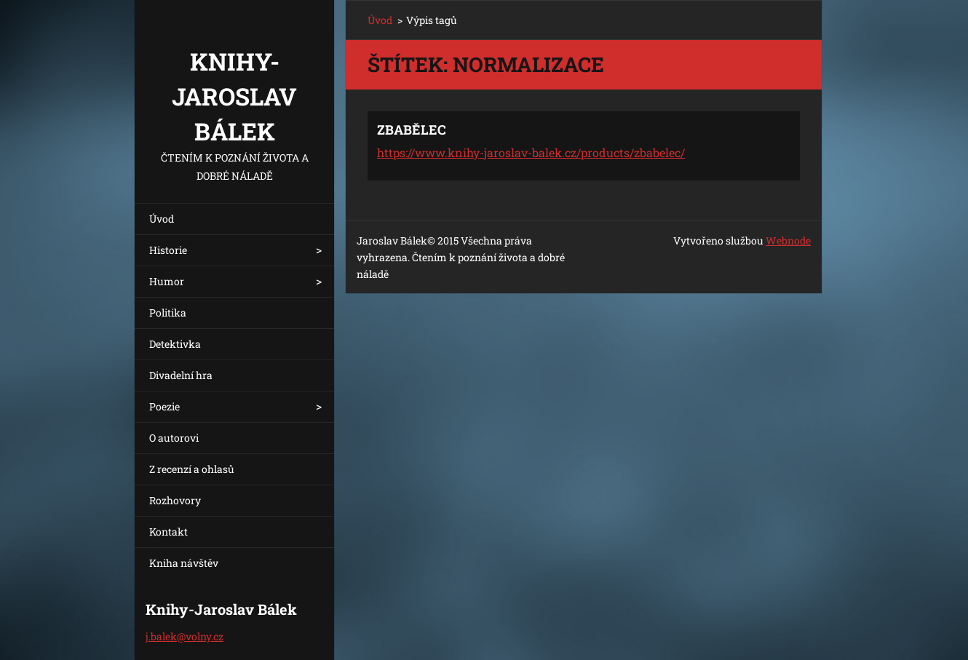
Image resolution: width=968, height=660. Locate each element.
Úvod (161, 219)
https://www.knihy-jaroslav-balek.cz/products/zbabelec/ (531, 152)
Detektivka (175, 344)
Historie (168, 250)
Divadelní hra (181, 375)
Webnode (788, 240)
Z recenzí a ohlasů (191, 469)
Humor (166, 281)
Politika (167, 312)
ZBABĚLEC (411, 129)
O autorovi (174, 438)
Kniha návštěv (183, 563)
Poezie (164, 406)
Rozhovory (175, 500)
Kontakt (168, 531)
